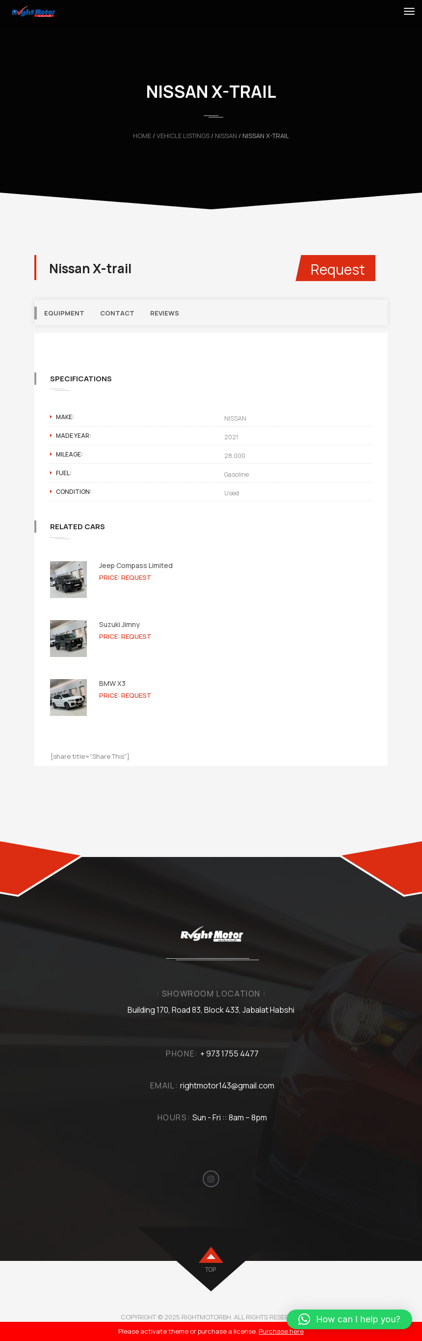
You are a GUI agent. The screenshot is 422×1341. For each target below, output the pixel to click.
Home (142, 135)
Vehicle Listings (183, 135)
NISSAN (226, 135)
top (210, 1269)
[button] (349, 1319)
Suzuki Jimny (119, 624)
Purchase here (281, 1331)
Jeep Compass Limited (136, 565)
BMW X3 (112, 683)
